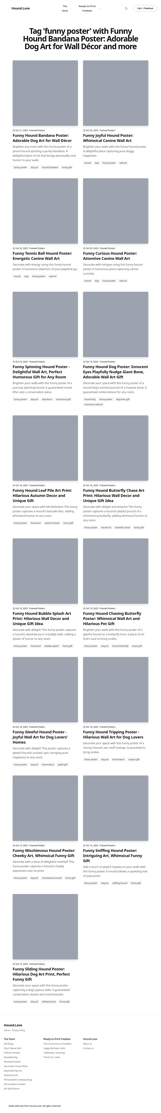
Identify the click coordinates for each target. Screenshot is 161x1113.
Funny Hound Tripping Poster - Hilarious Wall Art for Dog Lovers (113, 734)
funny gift (67, 167)
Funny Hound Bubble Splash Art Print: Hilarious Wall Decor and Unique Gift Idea (42, 618)
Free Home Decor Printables (57, 1043)
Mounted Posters (12, 1061)
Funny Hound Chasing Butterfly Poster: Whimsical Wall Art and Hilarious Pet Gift (112, 618)
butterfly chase (122, 527)
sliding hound (49, 1001)
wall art (123, 162)
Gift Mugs (8, 1043)
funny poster (20, 167)
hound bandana (50, 167)
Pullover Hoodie (12, 1052)
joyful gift (62, 764)
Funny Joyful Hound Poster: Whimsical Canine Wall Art (108, 138)
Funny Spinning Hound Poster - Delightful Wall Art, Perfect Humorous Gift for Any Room (41, 371)
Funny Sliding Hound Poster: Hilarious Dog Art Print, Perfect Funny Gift (41, 974)
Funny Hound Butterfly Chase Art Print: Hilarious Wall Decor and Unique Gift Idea (113, 495)
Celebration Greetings (54, 1052)
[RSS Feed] (126, 8)
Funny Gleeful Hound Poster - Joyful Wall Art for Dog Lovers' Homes (40, 737)
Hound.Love (13, 1025)
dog (97, 162)
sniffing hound (119, 883)
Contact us (88, 1048)
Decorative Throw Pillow (16, 1066)
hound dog (90, 399)
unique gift (133, 759)
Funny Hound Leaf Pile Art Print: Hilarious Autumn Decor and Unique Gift (42, 495)
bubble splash (52, 645)
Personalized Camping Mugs (18, 1079)
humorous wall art (93, 404)
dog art (34, 167)
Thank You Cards (52, 1057)
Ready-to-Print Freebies (89, 8)
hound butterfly (120, 645)
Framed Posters (37, 130)
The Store (66, 8)
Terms (7, 1030)
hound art (36, 522)
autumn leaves (52, 522)
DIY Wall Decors (12, 1088)
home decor (48, 764)
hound (87, 162)
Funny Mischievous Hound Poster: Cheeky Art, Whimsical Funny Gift (44, 853)
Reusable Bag (10, 1057)
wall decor (47, 399)
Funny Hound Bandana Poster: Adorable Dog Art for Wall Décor (42, 138)
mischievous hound (52, 877)
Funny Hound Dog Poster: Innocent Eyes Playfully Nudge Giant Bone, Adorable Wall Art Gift (115, 371)
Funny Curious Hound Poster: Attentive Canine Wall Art (110, 256)
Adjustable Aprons (13, 1070)
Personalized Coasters (15, 1084)
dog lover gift (122, 399)
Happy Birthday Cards (54, 1048)
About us (87, 1043)
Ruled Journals (11, 1075)
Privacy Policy (18, 1030)
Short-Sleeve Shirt (12, 1048)
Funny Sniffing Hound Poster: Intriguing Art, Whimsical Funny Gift (112, 855)
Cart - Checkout (145, 8)
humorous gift (63, 399)
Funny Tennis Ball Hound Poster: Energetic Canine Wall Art (42, 256)
